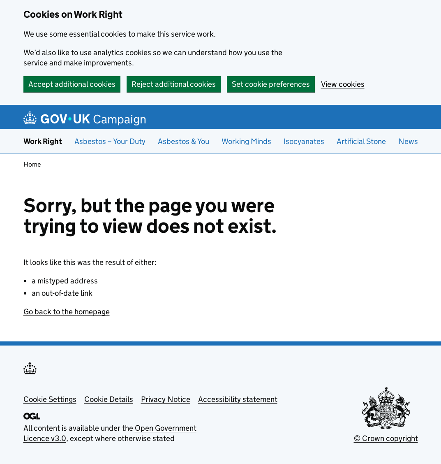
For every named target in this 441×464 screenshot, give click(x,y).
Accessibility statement (237, 399)
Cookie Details (108, 399)
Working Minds (246, 141)
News (408, 141)
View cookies (343, 84)
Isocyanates (304, 141)
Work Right (42, 141)
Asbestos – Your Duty (109, 141)
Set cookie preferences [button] (271, 84)
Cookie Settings (49, 399)
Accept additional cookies (71, 84)
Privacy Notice (165, 399)
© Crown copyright (386, 438)
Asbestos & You (183, 141)
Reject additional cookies (174, 84)
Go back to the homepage (66, 311)
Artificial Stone (361, 141)
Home (32, 164)
